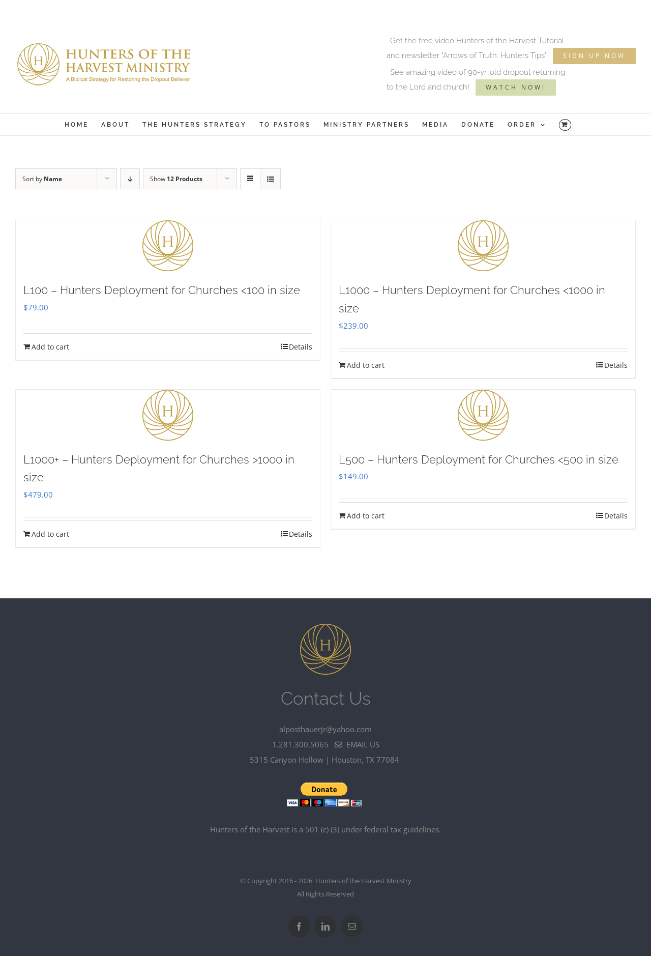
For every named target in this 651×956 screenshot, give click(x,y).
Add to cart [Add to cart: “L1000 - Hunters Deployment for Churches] (365, 365)
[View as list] (270, 179)
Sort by (42, 179)
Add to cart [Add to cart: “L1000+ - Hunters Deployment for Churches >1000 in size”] (50, 534)
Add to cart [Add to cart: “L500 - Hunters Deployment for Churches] (365, 515)
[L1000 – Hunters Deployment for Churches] (483, 245)
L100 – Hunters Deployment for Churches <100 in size (161, 290)
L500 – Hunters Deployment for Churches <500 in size (478, 459)
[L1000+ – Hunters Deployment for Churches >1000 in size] (168, 415)
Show (176, 179)
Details (300, 347)
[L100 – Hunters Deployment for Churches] (168, 245)
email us (357, 744)
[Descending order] (130, 178)
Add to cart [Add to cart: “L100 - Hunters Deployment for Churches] (50, 347)
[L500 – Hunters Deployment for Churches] (483, 415)
